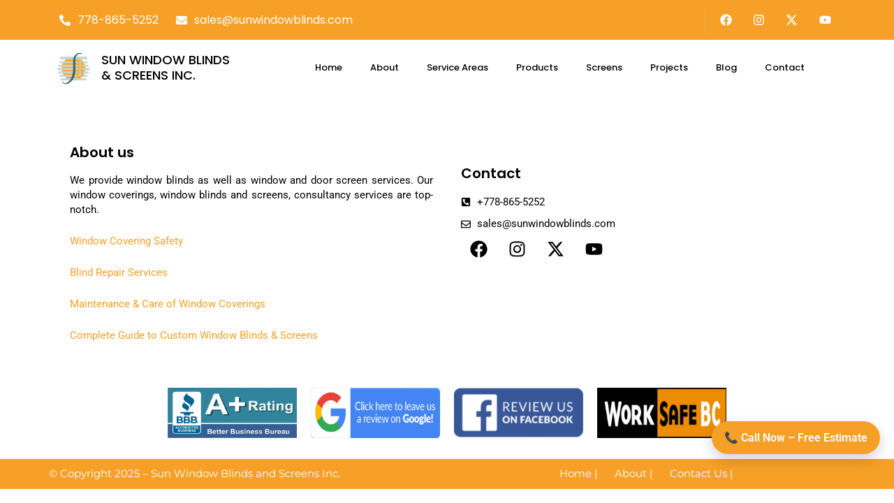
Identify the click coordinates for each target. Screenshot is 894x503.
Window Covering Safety (126, 241)
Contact (785, 67)
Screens (604, 67)
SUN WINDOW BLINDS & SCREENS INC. (165, 67)
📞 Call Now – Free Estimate (795, 437)
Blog (726, 67)
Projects (669, 67)
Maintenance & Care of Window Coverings (167, 304)
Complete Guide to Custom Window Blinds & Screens (194, 335)
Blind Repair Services (119, 272)
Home (328, 67)
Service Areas (457, 67)
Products (537, 67)
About (384, 67)
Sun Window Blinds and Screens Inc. (245, 473)
